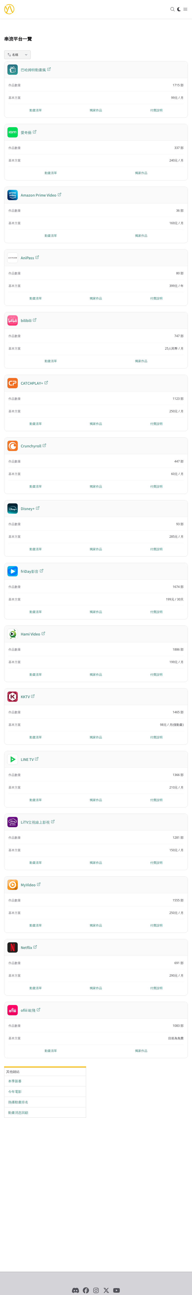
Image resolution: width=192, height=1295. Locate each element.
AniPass (30, 257)
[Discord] (76, 1290)
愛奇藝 (29, 132)
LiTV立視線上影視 (38, 822)
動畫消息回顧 (18, 1112)
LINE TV (30, 759)
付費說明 (156, 110)
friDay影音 (32, 571)
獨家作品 (96, 110)
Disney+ (30, 508)
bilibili (29, 320)
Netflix (29, 947)
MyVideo (31, 884)
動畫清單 (35, 110)
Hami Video (33, 633)
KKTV (28, 696)
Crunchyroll (33, 445)
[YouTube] (117, 1290)
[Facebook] (86, 1290)
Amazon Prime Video (41, 195)
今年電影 (15, 1091)
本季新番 (15, 1081)
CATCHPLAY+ (34, 383)
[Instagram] (96, 1290)
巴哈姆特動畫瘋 (36, 69)
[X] (106, 1290)
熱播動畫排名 (18, 1102)
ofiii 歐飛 (31, 1010)
